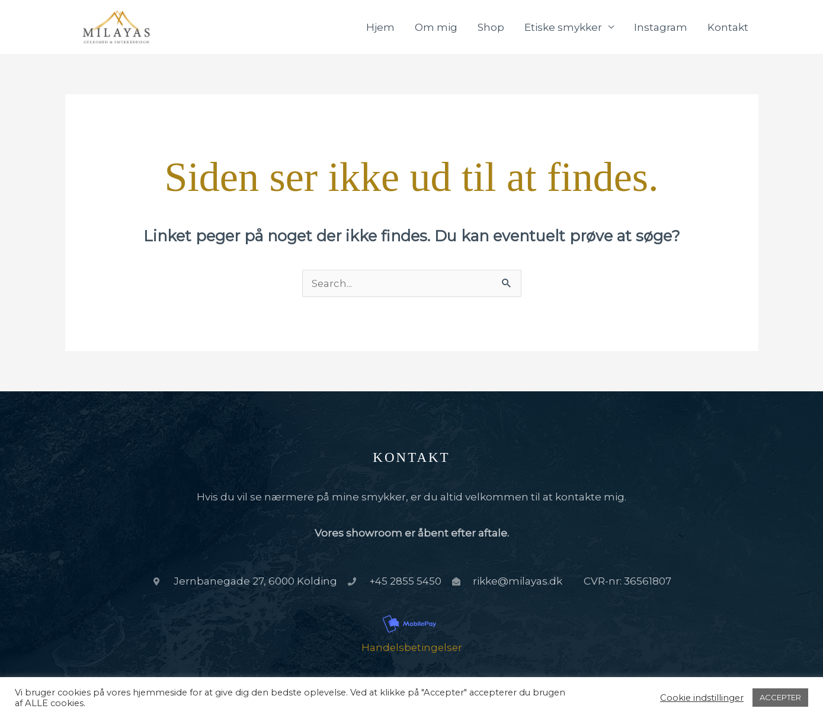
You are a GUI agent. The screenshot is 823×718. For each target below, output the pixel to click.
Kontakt (727, 28)
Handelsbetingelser (411, 649)
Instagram (660, 28)
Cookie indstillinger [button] (702, 698)
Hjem (380, 28)
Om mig (436, 28)
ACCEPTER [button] (780, 697)
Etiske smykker (563, 28)
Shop (491, 28)
